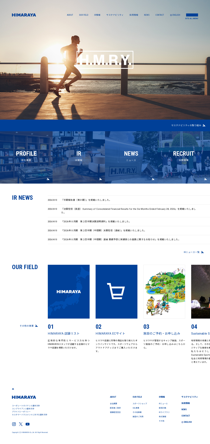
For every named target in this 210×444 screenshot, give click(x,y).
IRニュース (161, 403)
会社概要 (26, 146)
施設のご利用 (133, 416)
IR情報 (97, 15)
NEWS (147, 15)
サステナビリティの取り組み (186, 125)
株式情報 (160, 416)
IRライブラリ (162, 412)
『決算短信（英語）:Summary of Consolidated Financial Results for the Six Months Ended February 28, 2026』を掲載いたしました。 (122, 212)
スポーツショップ (135, 403)
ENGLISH (175, 15)
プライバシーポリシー (21, 412)
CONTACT (159, 15)
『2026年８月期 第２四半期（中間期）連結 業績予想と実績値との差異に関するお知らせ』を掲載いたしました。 (114, 241)
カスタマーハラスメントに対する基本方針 (29, 415)
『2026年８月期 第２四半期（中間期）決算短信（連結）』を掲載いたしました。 (97, 232)
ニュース (131, 146)
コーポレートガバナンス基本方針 (26, 406)
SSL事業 (131, 407)
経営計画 (160, 407)
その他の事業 (27, 328)
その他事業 (132, 412)
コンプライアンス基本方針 (23, 409)
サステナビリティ (115, 15)
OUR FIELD (83, 15)
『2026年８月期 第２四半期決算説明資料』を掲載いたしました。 (89, 223)
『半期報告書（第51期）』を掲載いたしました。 (79, 202)
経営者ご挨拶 (108, 407)
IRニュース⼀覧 (192, 254)
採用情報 (133, 15)
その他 (159, 420)
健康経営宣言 (108, 412)
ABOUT (70, 15)
